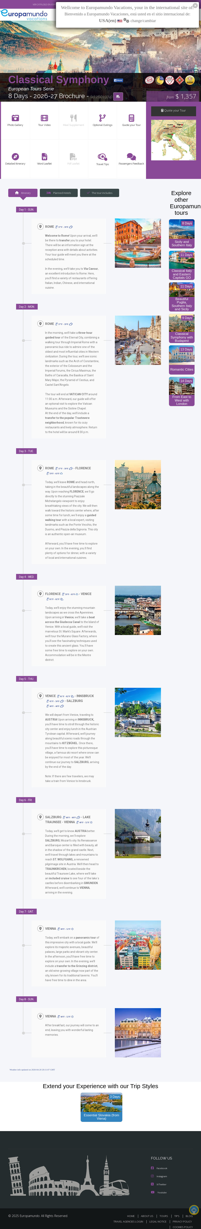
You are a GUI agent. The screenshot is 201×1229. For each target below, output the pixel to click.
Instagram (159, 1171)
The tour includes (98, 193)
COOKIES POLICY (182, 1222)
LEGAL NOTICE (156, 1216)
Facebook (159, 1164)
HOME (132, 1211)
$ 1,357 (181, 96)
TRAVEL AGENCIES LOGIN (125, 1216)
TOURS (164, 1211)
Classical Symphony (60, 80)
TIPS (177, 1211)
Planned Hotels (58, 193)
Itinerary (22, 193)
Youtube (159, 1187)
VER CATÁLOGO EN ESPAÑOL (37, 4)
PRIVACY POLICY (181, 1216)
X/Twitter (159, 1179)
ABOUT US (148, 1211)
